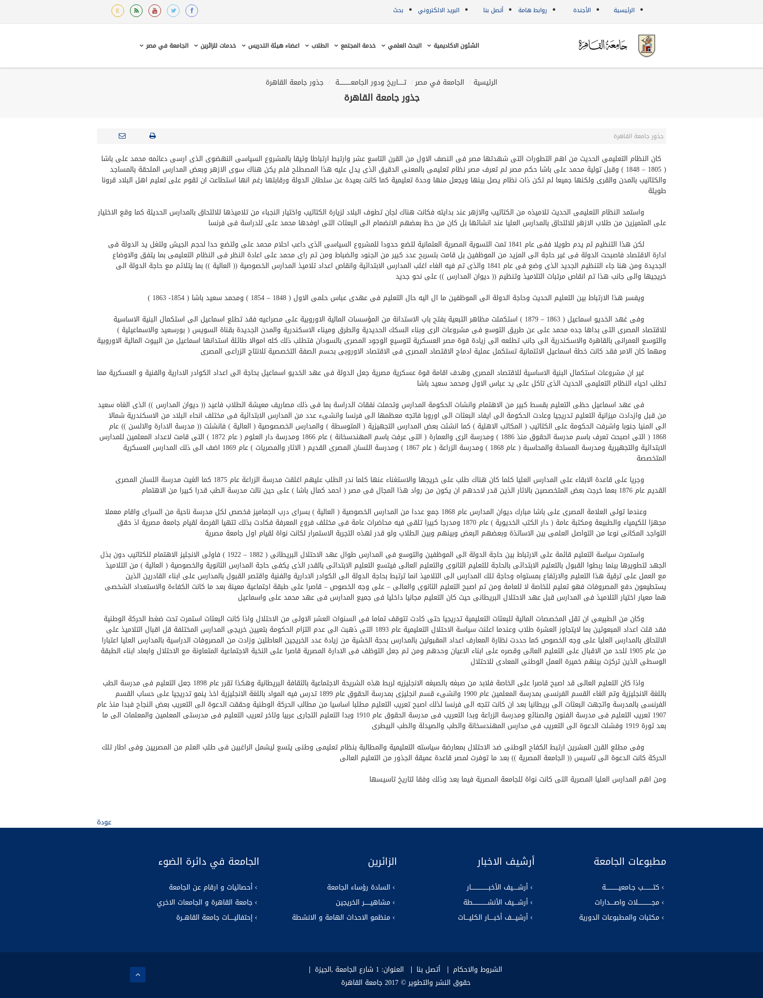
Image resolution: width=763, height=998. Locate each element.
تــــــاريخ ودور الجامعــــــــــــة (369, 82)
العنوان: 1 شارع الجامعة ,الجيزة (359, 969)
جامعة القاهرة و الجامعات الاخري (205, 903)
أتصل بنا (493, 10)
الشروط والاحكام (477, 969)
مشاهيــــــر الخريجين (363, 903)
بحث (398, 10)
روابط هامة (532, 10)
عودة (104, 822)
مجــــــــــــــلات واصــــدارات (627, 903)
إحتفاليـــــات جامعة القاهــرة (214, 918)
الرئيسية (624, 10)
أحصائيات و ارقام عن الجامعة (211, 887)
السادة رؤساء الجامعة (358, 887)
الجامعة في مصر (439, 82)
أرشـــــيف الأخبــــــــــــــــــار (497, 887)
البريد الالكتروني (438, 10)
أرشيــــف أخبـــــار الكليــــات (493, 918)
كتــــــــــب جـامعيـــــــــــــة (630, 887)
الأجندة (582, 10)
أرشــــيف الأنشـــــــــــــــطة (495, 903)
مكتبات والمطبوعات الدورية (619, 918)
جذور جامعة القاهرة (295, 82)
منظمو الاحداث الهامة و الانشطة (341, 918)
